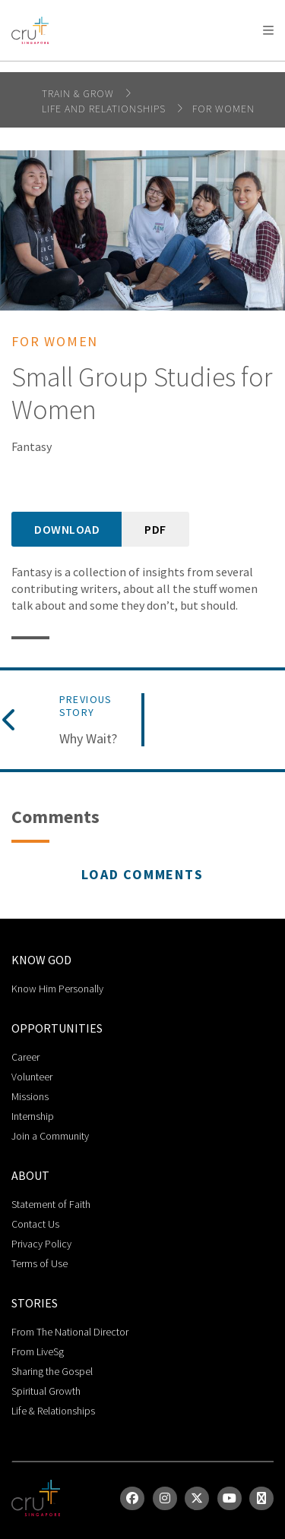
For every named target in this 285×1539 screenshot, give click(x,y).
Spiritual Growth (46, 1391)
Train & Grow (79, 93)
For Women (223, 108)
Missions (30, 1096)
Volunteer (31, 1076)
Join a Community (50, 1136)
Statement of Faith (50, 1204)
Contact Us (35, 1224)
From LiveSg (37, 1351)
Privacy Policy (41, 1243)
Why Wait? (88, 738)
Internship (32, 1116)
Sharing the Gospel (52, 1371)
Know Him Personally (57, 988)
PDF (155, 529)
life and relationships (105, 108)
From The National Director (69, 1332)
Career (25, 1057)
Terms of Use (39, 1263)
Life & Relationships (53, 1411)
